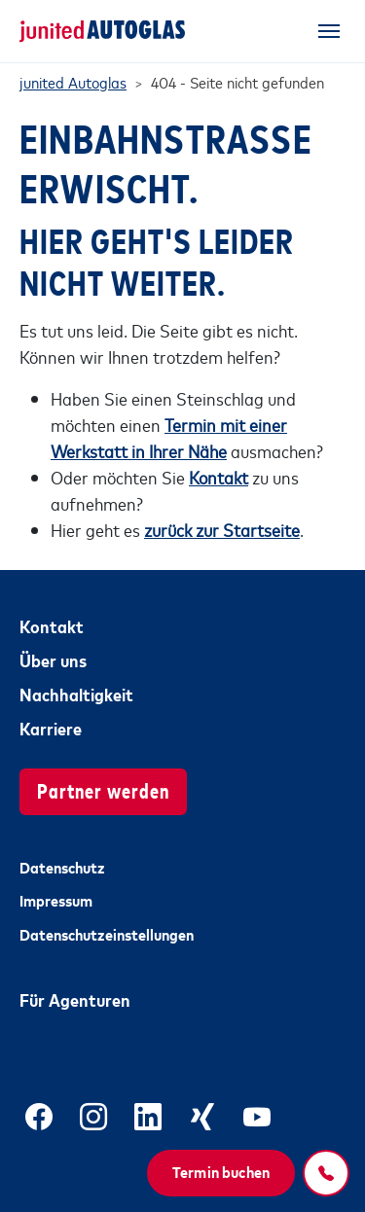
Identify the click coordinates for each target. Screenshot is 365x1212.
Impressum (55, 899)
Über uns (53, 659)
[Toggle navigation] (329, 31)
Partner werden (103, 789)
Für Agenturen (74, 999)
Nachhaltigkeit (76, 693)
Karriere (50, 727)
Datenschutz (62, 866)
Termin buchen (221, 1171)
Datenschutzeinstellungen (106, 934)
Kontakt (51, 625)
